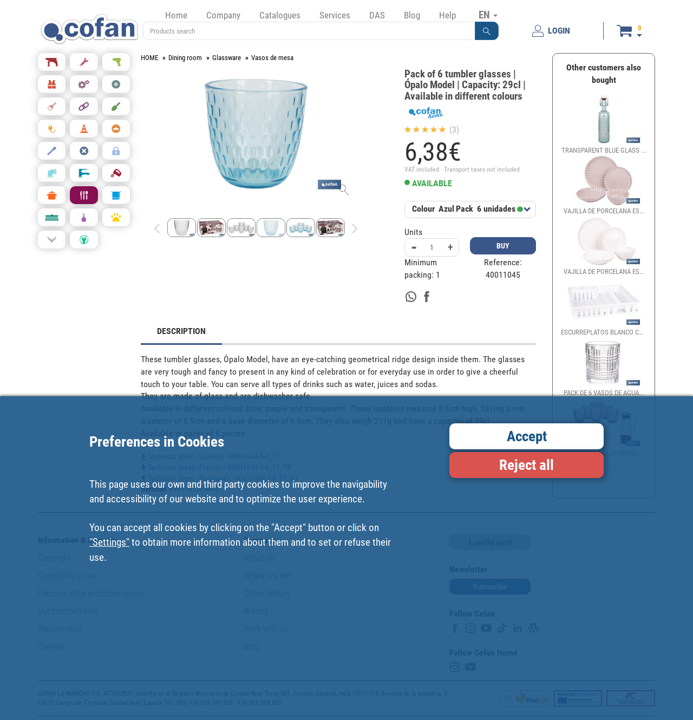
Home (176, 15)
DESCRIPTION (181, 331)
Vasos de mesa (272, 58)
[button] (487, 31)
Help (447, 15)
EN (488, 15)
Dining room (185, 58)
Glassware (226, 58)
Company (223, 15)
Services (334, 15)
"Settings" (109, 542)
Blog (412, 15)
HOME (149, 58)
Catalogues (279, 15)
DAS (377, 15)
